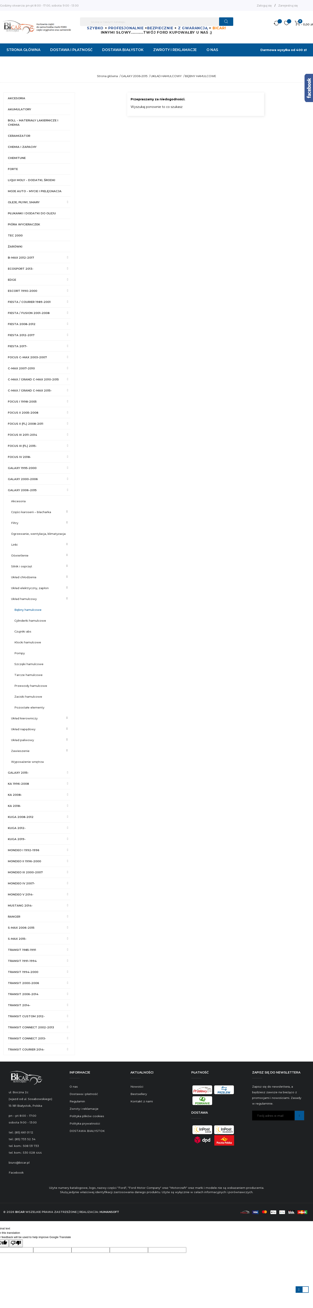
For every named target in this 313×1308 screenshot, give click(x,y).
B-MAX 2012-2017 (21, 257)
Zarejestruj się (288, 5)
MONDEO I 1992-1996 (23, 850)
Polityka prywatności (85, 1123)
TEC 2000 (15, 235)
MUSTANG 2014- (20, 905)
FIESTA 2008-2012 (21, 324)
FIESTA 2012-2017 (21, 335)
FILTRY (14, 523)
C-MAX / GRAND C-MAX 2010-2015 (33, 379)
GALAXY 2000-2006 (23, 479)
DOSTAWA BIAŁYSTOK (87, 1131)
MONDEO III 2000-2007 (25, 872)
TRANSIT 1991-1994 (22, 961)
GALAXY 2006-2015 (22, 490)
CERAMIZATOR (19, 135)
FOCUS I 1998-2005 (22, 401)
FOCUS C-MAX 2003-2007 (27, 357)
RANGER (14, 916)
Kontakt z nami (141, 1101)
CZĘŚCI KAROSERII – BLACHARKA (31, 512)
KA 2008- (15, 794)
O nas (74, 1086)
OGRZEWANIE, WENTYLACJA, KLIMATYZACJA (38, 533)
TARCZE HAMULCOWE (28, 675)
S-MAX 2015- (17, 938)
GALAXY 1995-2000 (22, 468)
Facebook (16, 1172)
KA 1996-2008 (18, 783)
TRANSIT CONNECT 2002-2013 (31, 1027)
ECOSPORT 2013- (20, 268)
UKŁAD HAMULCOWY (24, 599)
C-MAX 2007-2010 (21, 368)
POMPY (19, 653)
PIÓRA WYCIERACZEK (24, 224)
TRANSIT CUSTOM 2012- (26, 1016)
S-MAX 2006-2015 (21, 927)
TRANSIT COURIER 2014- (26, 1049)
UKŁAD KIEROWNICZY (24, 718)
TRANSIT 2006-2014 (23, 994)
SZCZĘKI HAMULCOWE (28, 664)
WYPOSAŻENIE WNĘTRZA (27, 761)
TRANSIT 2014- (19, 1005)
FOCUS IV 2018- (19, 457)
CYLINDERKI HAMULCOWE (30, 620)
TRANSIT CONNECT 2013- (27, 1038)
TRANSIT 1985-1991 (22, 949)
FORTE (13, 169)
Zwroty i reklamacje (84, 1108)
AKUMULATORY (19, 109)
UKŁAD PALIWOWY (22, 740)
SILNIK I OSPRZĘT (21, 566)
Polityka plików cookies (87, 1116)
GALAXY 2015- (18, 772)
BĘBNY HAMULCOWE (28, 609)
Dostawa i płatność (84, 1094)
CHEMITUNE (17, 158)
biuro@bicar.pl (19, 1162)
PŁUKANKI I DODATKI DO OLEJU (32, 213)
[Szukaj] (156, 21)
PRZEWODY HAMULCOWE (30, 685)
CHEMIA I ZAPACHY (22, 147)
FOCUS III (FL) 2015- (22, 446)
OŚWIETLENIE (19, 555)
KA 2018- (14, 806)
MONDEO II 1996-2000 (24, 861)
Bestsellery (138, 1094)
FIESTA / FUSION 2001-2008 (29, 313)
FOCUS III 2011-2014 (22, 434)
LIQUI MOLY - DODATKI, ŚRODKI (31, 180)
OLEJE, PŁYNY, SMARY (24, 202)
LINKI (14, 544)
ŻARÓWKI (15, 246)
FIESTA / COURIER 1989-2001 (29, 302)
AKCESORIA (16, 98)
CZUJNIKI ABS (22, 631)
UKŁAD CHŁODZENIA (23, 577)
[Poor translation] (16, 1243)
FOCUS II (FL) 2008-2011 (25, 423)
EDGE (12, 279)
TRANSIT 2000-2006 (23, 983)
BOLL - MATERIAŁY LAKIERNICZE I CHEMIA (33, 122)
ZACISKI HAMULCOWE (28, 696)
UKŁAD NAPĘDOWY (23, 729)
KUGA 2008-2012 (20, 817)
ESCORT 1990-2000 (22, 290)
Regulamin (77, 1101)
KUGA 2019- (17, 839)
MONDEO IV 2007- (21, 883)
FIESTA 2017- (17, 346)
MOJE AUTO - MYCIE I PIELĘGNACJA (35, 191)
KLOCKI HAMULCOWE (27, 642)
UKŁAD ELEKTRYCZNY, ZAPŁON (30, 588)
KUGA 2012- (17, 828)
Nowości (136, 1086)
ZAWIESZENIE (20, 751)
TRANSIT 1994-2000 (23, 972)
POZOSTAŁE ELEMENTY (29, 707)
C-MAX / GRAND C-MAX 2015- (30, 390)
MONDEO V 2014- (20, 894)
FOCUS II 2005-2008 (23, 412)
